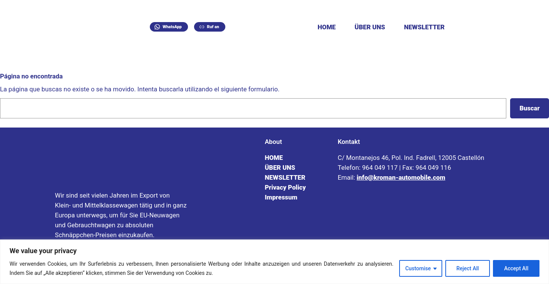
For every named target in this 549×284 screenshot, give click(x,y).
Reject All (467, 268)
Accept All (516, 268)
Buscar (530, 108)
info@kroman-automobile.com (400, 177)
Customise (418, 268)
